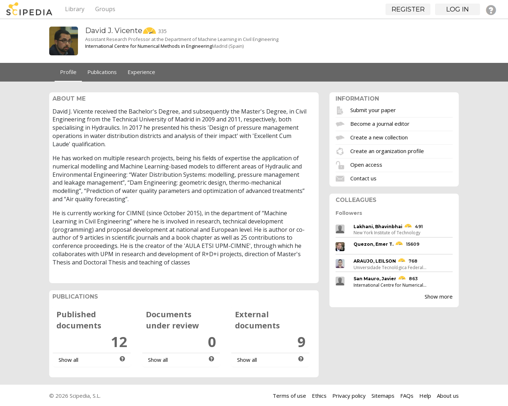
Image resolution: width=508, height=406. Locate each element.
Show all (68, 359)
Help (425, 395)
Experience (141, 71)
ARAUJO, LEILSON (375, 261)
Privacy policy (349, 395)
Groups (105, 9)
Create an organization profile (387, 150)
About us (448, 395)
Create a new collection (379, 136)
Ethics (319, 395)
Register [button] (408, 9)
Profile (68, 71)
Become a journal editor (380, 123)
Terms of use (289, 395)
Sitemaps (382, 395)
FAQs (407, 395)
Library (74, 9)
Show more (439, 296)
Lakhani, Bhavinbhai (378, 226)
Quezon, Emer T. (373, 244)
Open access (366, 164)
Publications (102, 71)
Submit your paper (373, 109)
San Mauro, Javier (375, 278)
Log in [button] (457, 9)
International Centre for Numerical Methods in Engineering (148, 46)
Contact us (363, 177)
